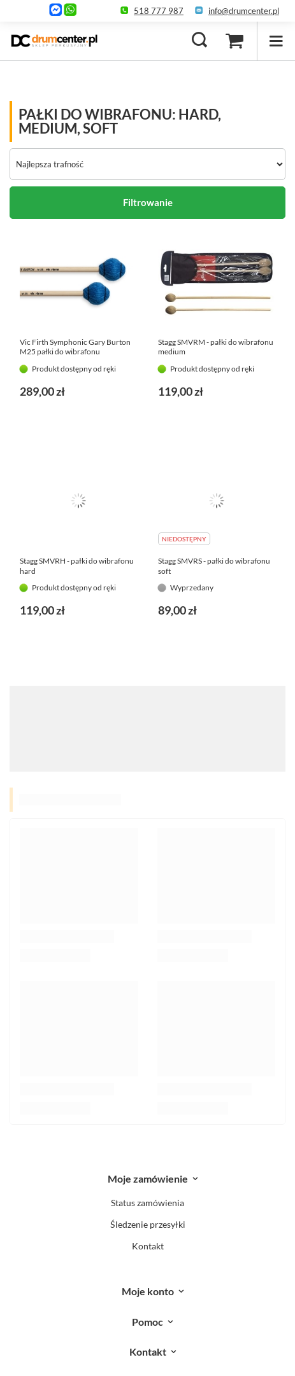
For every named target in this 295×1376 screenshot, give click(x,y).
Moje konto (148, 1291)
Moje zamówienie (148, 1178)
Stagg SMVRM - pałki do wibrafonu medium (215, 347)
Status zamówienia (147, 1203)
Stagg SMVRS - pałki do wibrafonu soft (214, 566)
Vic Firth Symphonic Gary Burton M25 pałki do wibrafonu (75, 347)
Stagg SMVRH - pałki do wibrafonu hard (77, 566)
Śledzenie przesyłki (147, 1225)
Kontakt (148, 1246)
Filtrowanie (148, 202)
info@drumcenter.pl (243, 11)
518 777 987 (158, 11)
